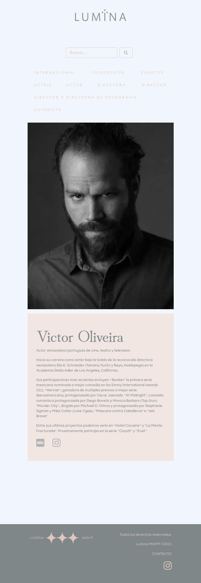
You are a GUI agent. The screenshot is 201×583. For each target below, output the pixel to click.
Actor (74, 85)
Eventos (152, 72)
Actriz (43, 85)
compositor (108, 72)
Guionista (48, 110)
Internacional (55, 72)
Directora (112, 85)
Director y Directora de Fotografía (85, 97)
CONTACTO (162, 553)
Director (154, 85)
